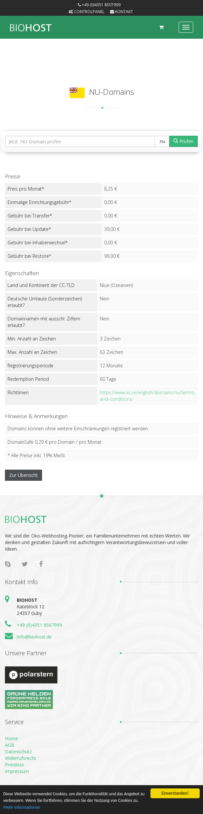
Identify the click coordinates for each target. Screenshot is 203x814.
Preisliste (14, 765)
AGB (9, 745)
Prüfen (183, 141)
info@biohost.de (34, 637)
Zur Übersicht (23, 475)
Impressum (17, 771)
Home (11, 738)
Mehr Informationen (21, 807)
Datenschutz (18, 751)
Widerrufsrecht (20, 758)
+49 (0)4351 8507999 (39, 625)
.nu (162, 141)
